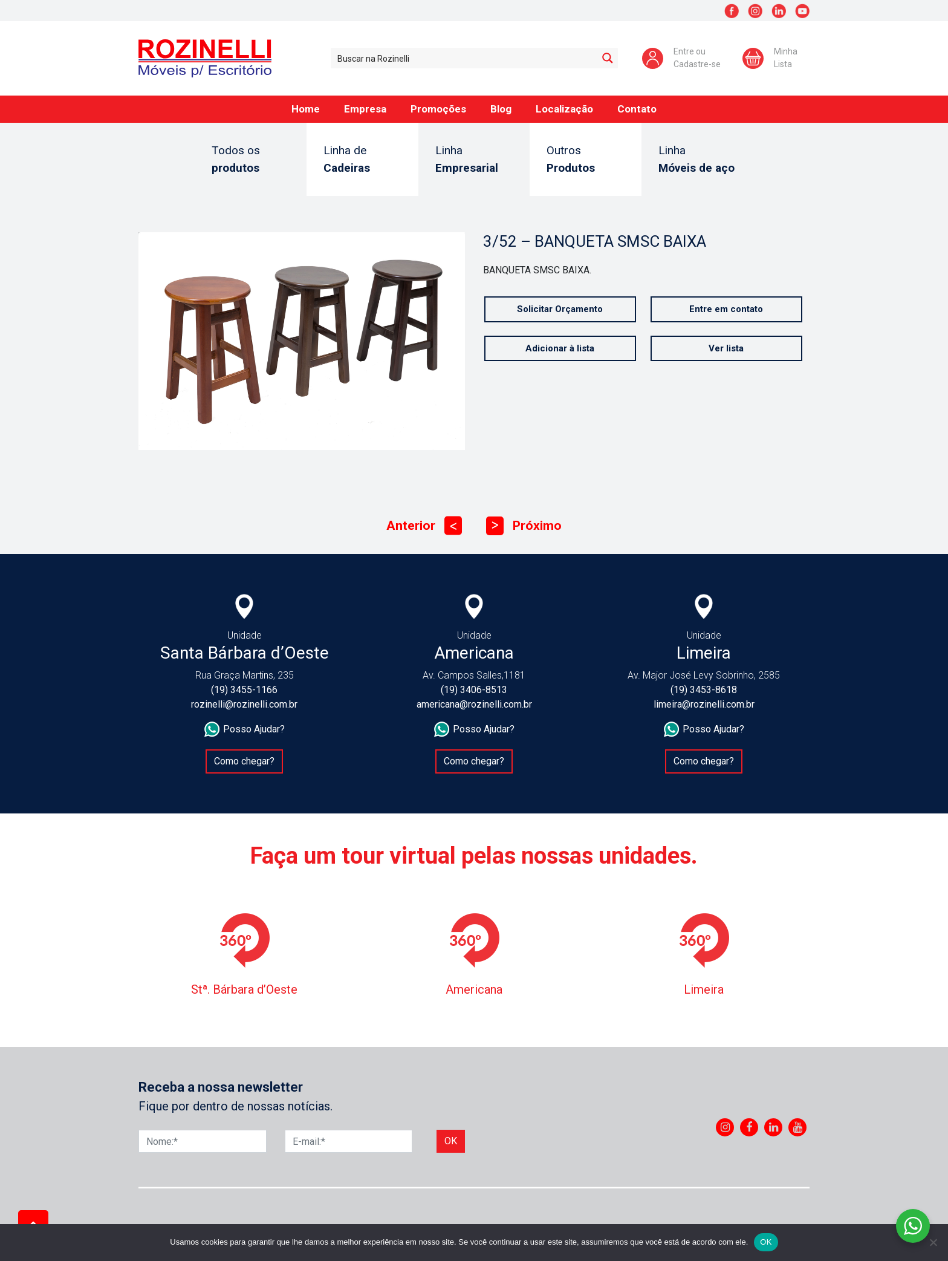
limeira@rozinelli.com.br (704, 704)
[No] (933, 1242)
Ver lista (726, 348)
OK (765, 1241)
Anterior (424, 525)
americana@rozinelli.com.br (474, 704)
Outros (586, 160)
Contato (637, 109)
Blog (500, 109)
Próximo (524, 525)
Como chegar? (244, 761)
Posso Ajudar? (244, 729)
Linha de (362, 160)
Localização (564, 109)
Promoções (438, 109)
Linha (474, 160)
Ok (450, 1141)
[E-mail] (349, 1141)
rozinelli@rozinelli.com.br (244, 704)
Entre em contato (727, 309)
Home (305, 109)
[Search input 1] (464, 58)
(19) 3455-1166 (244, 690)
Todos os (251, 160)
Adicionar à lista (560, 348)
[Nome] (202, 1141)
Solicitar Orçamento (560, 309)
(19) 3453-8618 (703, 690)
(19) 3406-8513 (474, 690)
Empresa (365, 109)
